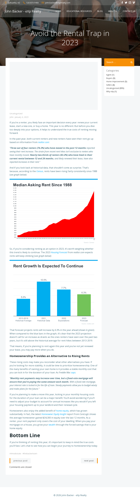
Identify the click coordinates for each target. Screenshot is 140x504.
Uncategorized (16, 114)
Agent (108, 74)
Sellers (109, 84)
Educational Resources (79, 11)
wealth (52, 425)
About (113, 11)
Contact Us (129, 11)
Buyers (109, 78)
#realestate (16, 454)
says (73, 373)
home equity (62, 411)
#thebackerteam (30, 454)
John (12, 117)
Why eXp (110, 91)
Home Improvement (115, 81)
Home (59, 11)
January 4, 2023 (21, 117)
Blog (100, 11)
